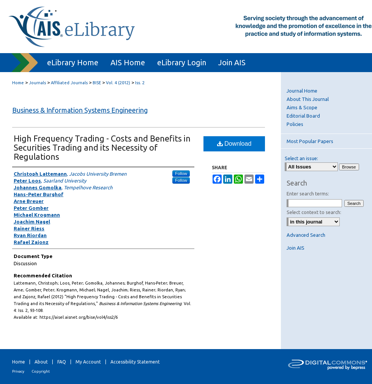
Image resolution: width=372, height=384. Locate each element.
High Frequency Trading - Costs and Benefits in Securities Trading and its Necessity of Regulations (102, 147)
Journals (37, 82)
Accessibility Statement (135, 361)
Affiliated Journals (69, 82)
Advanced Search (306, 235)
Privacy (18, 371)
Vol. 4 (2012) (118, 82)
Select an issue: (301, 158)
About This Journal (308, 99)
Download (234, 143)
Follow (181, 173)
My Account (88, 361)
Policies (295, 124)
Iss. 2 (140, 82)
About (41, 361)
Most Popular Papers (310, 141)
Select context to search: (314, 212)
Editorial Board (303, 115)
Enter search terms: (308, 193)
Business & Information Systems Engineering (80, 110)
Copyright (41, 371)
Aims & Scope (302, 107)
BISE (97, 82)
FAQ (61, 361)
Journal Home (302, 90)
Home (18, 82)
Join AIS (295, 247)
